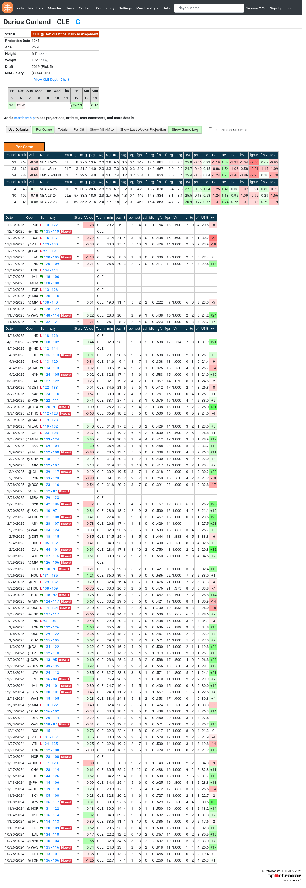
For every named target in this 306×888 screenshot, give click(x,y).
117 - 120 (49, 763)
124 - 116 (49, 394)
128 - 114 (49, 770)
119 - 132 (49, 426)
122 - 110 (49, 653)
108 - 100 (49, 283)
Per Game (44, 129)
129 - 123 (49, 498)
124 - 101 (49, 686)
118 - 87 (48, 724)
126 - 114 (49, 718)
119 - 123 (49, 420)
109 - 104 (49, 446)
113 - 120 (49, 361)
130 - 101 (49, 692)
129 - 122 (49, 634)
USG (188, 155)
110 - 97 (48, 511)
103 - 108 (49, 433)
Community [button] (105, 8)
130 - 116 (49, 296)
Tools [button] (19, 8)
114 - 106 (49, 783)
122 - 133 (49, 387)
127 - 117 (49, 614)
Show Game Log (185, 129)
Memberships (147, 8)
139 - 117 (49, 472)
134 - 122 (49, 647)
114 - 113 (49, 368)
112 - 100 (49, 452)
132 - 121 (49, 322)
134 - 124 (49, 530)
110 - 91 (48, 569)
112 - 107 (49, 465)
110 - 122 (49, 225)
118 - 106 (49, 277)
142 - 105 (49, 504)
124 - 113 (49, 673)
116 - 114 (49, 815)
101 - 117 (49, 737)
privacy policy (290, 880)
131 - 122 (49, 808)
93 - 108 (48, 621)
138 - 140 (49, 302)
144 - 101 (49, 549)
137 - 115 (49, 556)
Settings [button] (125, 8)
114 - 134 (49, 608)
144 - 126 (49, 776)
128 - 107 (49, 524)
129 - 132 (49, 582)
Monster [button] (54, 8)
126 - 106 (49, 562)
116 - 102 (49, 711)
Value (33, 155)
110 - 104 (49, 841)
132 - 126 (49, 627)
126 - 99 (48, 679)
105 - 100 (49, 795)
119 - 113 (49, 789)
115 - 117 (49, 238)
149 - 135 (49, 666)
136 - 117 (49, 802)
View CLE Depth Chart (51, 80)
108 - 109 (49, 588)
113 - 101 (49, 854)
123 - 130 (49, 244)
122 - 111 (49, 400)
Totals (63, 129)
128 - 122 (49, 309)
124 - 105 (49, 374)
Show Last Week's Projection (143, 129)
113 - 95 (48, 660)
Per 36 (79, 129)
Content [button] (85, 8)
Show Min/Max (102, 129)
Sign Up (276, 8)
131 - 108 (49, 517)
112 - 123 (49, 413)
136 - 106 (49, 860)
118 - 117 (49, 459)
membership (24, 118)
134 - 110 (49, 834)
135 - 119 (49, 231)
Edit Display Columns (230, 130)
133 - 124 (49, 439)
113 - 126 (49, 290)
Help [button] (166, 8)
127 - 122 (49, 381)
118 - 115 (49, 536)
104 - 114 (49, 270)
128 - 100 (49, 757)
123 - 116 (49, 485)
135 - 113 (49, 355)
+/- (213, 218)
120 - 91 (48, 407)
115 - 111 (49, 731)
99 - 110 (48, 251)
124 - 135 (49, 744)
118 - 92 (48, 595)
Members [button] (36, 8)
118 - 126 (49, 336)
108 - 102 (49, 342)
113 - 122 (49, 705)
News (69, 8)
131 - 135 (49, 575)
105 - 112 (49, 543)
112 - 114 (49, 349)
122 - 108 (49, 750)
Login (291, 8)
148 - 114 (49, 315)
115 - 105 (49, 640)
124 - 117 (49, 601)
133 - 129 (49, 478)
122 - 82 (48, 491)
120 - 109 (49, 264)
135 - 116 (49, 847)
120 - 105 (49, 257)
